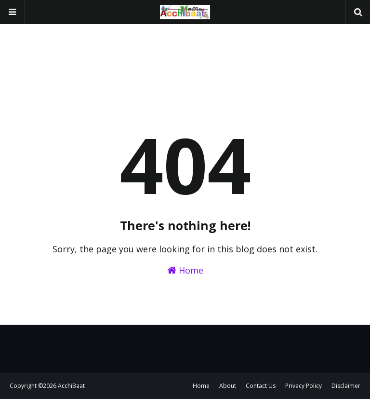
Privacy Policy (303, 386)
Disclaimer (345, 386)
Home (185, 270)
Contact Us (261, 386)
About (227, 386)
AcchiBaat (71, 386)
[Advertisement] (185, 48)
